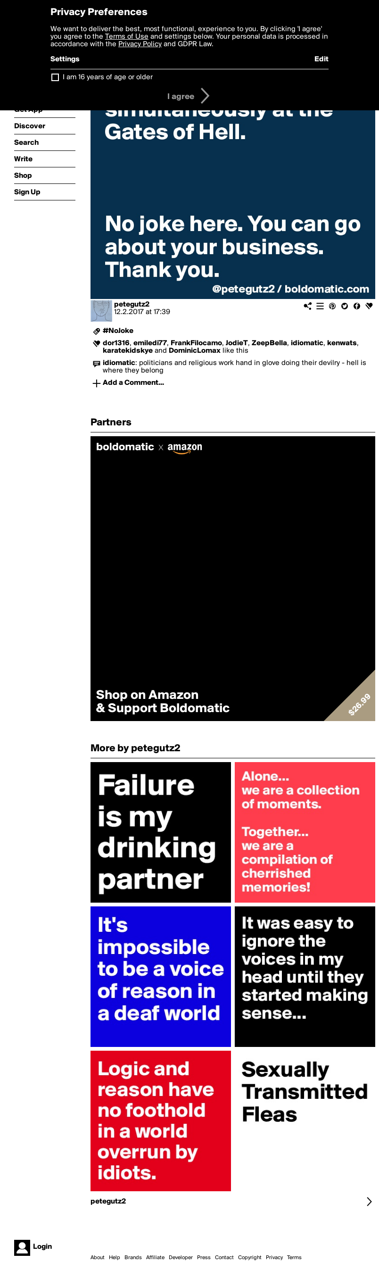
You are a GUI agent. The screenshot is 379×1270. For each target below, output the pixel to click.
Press (204, 1258)
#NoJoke (118, 331)
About (98, 1258)
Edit (321, 59)
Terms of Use (126, 37)
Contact (224, 1258)
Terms (294, 1258)
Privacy (274, 1258)
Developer (181, 1258)
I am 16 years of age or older (108, 77)
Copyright (250, 1258)
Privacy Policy (140, 44)
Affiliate (155, 1258)
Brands (133, 1258)
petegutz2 (131, 304)
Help (114, 1258)
